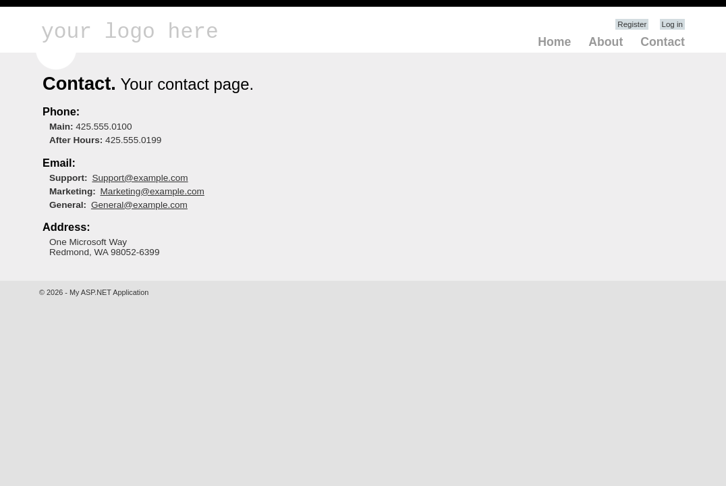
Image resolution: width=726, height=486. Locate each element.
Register (631, 24)
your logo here (130, 32)
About (605, 42)
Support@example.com (140, 178)
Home (554, 42)
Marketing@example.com (152, 191)
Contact (662, 42)
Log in (672, 24)
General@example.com (139, 205)
